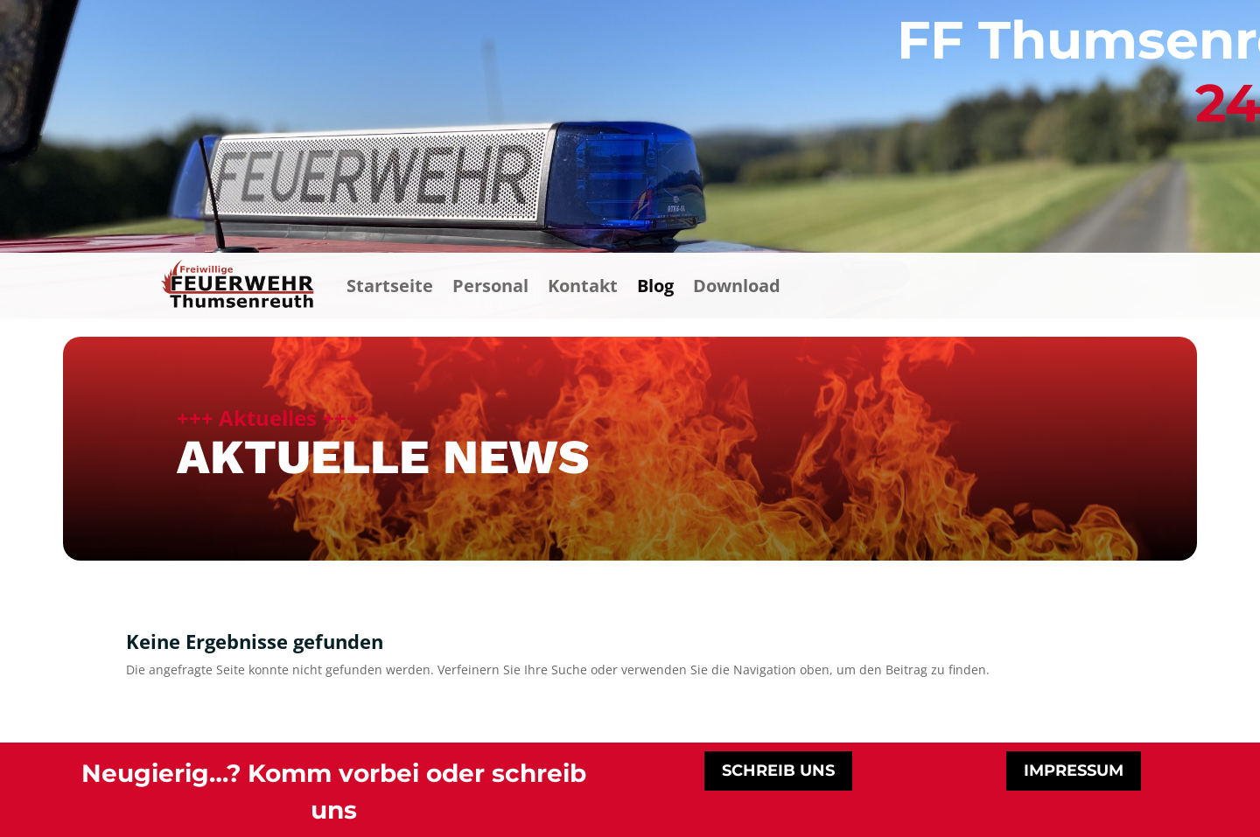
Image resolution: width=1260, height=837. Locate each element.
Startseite (389, 285)
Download (736, 285)
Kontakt (583, 285)
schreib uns (778, 770)
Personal (490, 285)
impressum (1074, 770)
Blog (655, 285)
